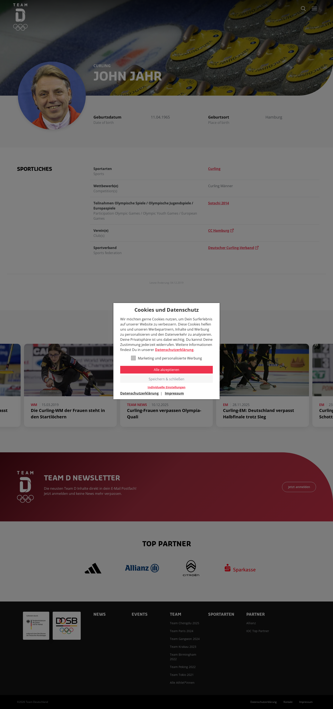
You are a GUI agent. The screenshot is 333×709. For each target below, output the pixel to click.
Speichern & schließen (166, 379)
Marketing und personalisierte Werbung (166, 358)
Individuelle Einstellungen (166, 387)
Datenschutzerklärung (174, 349)
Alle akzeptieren (166, 369)
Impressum (174, 393)
